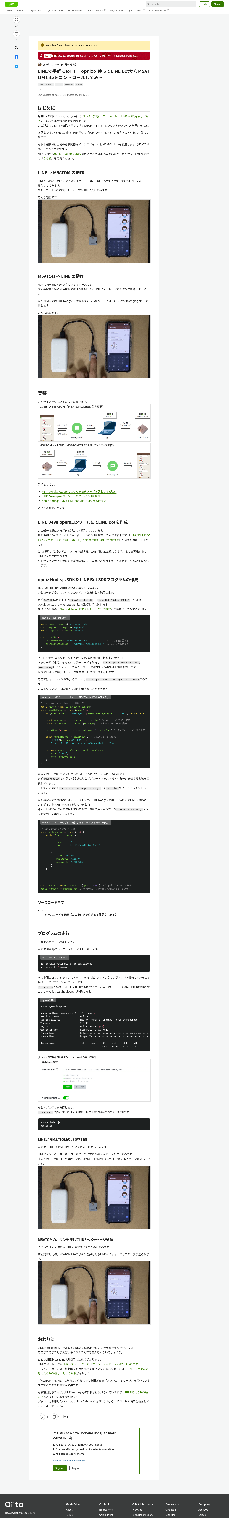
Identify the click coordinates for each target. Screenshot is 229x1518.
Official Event (75, 10)
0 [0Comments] (66, 1417)
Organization (117, 10)
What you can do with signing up (69, 1460)
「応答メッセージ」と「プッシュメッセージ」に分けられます (100, 1364)
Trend (10, 10)
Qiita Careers (136, 10)
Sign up (59, 1468)
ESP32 (59, 84)
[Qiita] (11, 4)
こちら (47, 158)
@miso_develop (57, 64)
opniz (79, 84)
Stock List (22, 10)
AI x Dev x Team (159, 10)
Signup (217, 4)
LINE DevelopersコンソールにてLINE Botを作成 (71, 496)
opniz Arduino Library (67, 154)
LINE (41, 84)
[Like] (16, 19)
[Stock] (16, 33)
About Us (203, 1509)
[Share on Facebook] (16, 56)
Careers (202, 1514)
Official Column (96, 10)
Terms (69, 1514)
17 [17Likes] (16, 25)
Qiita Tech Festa (54, 10)
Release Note (106, 1509)
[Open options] (16, 76)
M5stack (69, 84)
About (69, 1509)
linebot (49, 84)
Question (36, 10)
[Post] (16, 47)
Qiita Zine (170, 1514)
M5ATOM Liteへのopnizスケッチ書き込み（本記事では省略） (79, 491)
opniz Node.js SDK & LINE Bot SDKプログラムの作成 (74, 501)
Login (204, 4)
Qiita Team (171, 1509)
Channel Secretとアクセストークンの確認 (85, 609)
